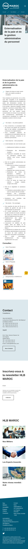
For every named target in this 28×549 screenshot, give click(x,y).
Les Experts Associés (17, 510)
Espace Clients (5, 510)
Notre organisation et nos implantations (18, 506)
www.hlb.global (20, 543)
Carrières (5, 513)
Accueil (4, 12)
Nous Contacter (9, 348)
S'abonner (8, 397)
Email (4, 385)
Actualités (5, 507)
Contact (16, 503)
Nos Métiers (13, 12)
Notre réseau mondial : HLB (19, 514)
